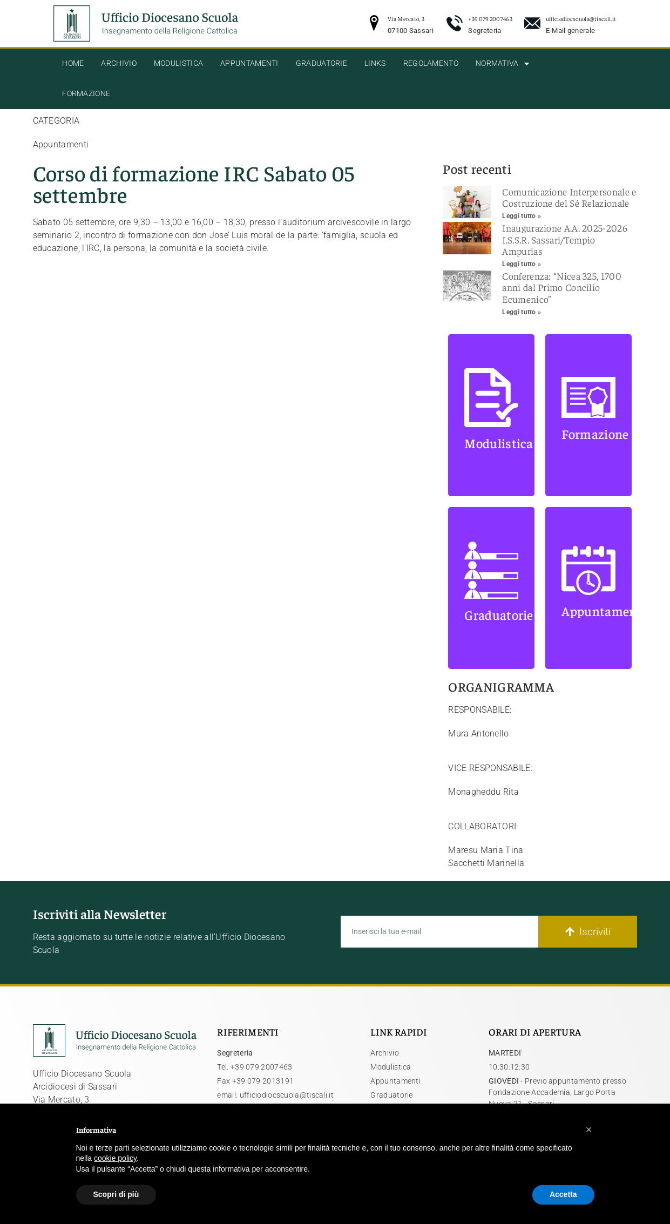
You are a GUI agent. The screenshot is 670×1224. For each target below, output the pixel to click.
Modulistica (178, 63)
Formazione (86, 93)
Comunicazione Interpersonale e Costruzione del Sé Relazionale (569, 197)
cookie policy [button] (115, 1158)
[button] (589, 1129)
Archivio (118, 63)
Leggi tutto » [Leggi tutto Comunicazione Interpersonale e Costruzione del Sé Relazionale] (521, 216)
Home (73, 63)
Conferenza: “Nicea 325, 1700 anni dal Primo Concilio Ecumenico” (561, 287)
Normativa (502, 64)
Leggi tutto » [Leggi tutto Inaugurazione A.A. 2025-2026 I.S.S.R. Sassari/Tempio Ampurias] (521, 264)
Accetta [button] (563, 1194)
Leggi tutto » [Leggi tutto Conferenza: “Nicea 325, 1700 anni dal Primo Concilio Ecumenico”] (521, 312)
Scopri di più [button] (116, 1194)
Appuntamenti (249, 63)
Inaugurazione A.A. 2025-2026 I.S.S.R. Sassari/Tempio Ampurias (564, 239)
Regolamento (430, 63)
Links (375, 63)
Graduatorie (321, 63)
